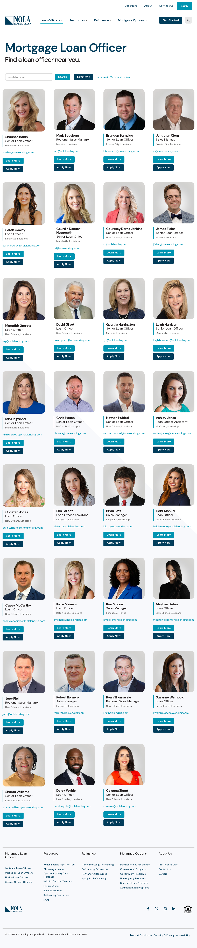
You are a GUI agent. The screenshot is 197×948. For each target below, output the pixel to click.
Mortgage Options (132, 20)
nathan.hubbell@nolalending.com (124, 433)
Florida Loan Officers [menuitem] (16, 877)
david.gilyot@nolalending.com (72, 340)
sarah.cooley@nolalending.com (22, 245)
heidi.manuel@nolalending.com (172, 526)
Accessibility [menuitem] (183, 935)
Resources (78, 20)
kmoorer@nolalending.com (120, 620)
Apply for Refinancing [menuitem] (94, 878)
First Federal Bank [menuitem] (168, 864)
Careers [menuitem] (163, 873)
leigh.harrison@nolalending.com (172, 340)
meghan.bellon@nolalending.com (173, 620)
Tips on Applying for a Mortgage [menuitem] (56, 875)
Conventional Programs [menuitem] (133, 869)
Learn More (13, 160)
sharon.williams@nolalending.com (23, 807)
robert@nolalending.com (69, 713)
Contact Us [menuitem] (166, 6)
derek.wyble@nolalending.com (72, 806)
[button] (148, 915)
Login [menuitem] (184, 6)
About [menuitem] (148, 6)
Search (62, 77)
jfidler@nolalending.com (168, 244)
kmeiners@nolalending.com (70, 620)
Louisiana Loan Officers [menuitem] (18, 868)
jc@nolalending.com (165, 151)
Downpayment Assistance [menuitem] (135, 864)
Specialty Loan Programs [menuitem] (134, 883)
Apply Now (13, 168)
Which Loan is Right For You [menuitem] (59, 864)
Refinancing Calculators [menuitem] (95, 869)
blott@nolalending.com (117, 526)
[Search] (188, 20)
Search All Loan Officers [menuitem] (18, 882)
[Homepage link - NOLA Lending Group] (13, 910)
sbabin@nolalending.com (18, 152)
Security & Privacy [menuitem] (164, 935)
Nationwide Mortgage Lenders (113, 76)
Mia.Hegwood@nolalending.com (22, 434)
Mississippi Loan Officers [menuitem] (19, 872)
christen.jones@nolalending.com (23, 527)
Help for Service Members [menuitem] (58, 881)
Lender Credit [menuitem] (51, 885)
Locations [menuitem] (131, 6)
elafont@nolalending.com (69, 526)
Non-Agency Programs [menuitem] (133, 878)
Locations (83, 76)
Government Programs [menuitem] (133, 873)
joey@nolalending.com (16, 714)
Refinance (102, 20)
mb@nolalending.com (67, 151)
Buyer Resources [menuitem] (53, 890)
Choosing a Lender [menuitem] (54, 869)
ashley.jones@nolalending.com (172, 433)
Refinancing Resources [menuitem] (56, 895)
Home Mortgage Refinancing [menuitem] (98, 864)
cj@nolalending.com (115, 244)
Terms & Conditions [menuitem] (141, 935)
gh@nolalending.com (116, 340)
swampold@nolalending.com (171, 713)
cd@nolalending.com (67, 248)
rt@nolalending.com (115, 713)
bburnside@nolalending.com (121, 151)
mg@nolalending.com (16, 341)
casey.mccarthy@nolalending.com (24, 621)
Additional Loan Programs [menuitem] (134, 887)
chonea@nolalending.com (70, 433)
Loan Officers (51, 20)
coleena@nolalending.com (119, 806)
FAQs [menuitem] (46, 899)
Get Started (171, 20)
